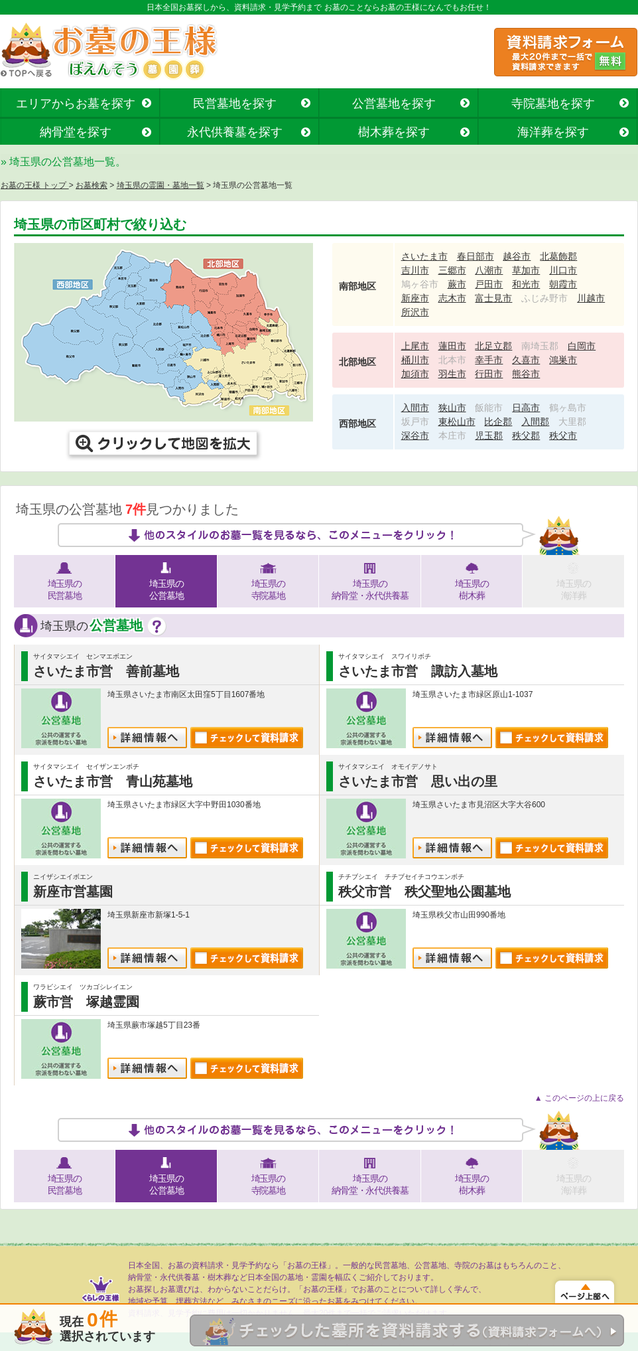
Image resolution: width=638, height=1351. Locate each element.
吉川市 (415, 270)
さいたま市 (424, 256)
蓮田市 (452, 346)
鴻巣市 (563, 360)
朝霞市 (563, 284)
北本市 (452, 360)
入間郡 (535, 421)
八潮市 (489, 270)
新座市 (415, 298)
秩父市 (563, 435)
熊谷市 (526, 373)
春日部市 (475, 256)
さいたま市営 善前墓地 (106, 671)
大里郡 (572, 421)
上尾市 (415, 346)
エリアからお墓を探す (75, 103)
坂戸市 (415, 421)
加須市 (415, 373)
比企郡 (498, 421)
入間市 (415, 407)
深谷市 (415, 435)
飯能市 (489, 407)
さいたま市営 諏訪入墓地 (417, 671)
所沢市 (415, 312)
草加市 (526, 270)
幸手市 (489, 360)
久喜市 (526, 360)
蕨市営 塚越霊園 (86, 1001)
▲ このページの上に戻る (579, 1098)
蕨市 (457, 284)
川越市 (591, 298)
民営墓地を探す (235, 103)
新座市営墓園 (73, 891)
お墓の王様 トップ (35, 185)
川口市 (563, 270)
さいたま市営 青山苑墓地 (112, 781)
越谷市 (517, 256)
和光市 (526, 284)
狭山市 (452, 407)
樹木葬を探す (394, 132)
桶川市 (415, 360)
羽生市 (452, 373)
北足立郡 (493, 346)
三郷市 (452, 270)
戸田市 (489, 284)
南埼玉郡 (539, 346)
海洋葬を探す (553, 132)
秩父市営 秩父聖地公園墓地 (424, 891)
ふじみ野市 (544, 298)
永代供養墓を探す (235, 132)
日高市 (526, 407)
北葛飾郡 (558, 256)
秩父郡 (526, 435)
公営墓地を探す (394, 103)
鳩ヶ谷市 (419, 284)
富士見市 (493, 298)
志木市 (452, 298)
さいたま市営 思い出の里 (417, 781)
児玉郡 (489, 435)
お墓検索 (91, 185)
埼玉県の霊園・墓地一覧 (160, 185)
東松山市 (457, 421)
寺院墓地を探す (553, 103)
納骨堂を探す (75, 132)
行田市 (489, 373)
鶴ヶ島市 (567, 407)
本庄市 (452, 435)
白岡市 (582, 346)
